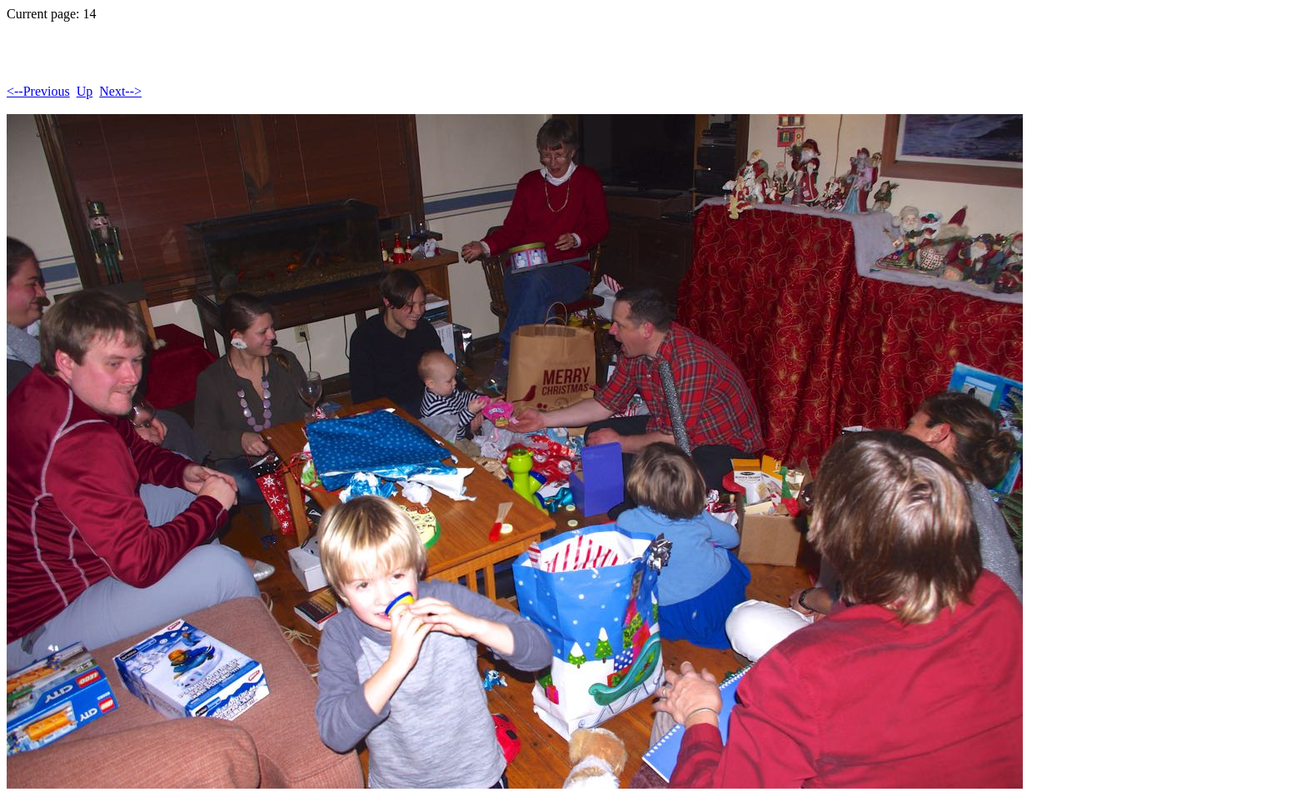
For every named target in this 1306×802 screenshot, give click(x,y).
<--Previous (38, 91)
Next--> (120, 91)
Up (85, 91)
